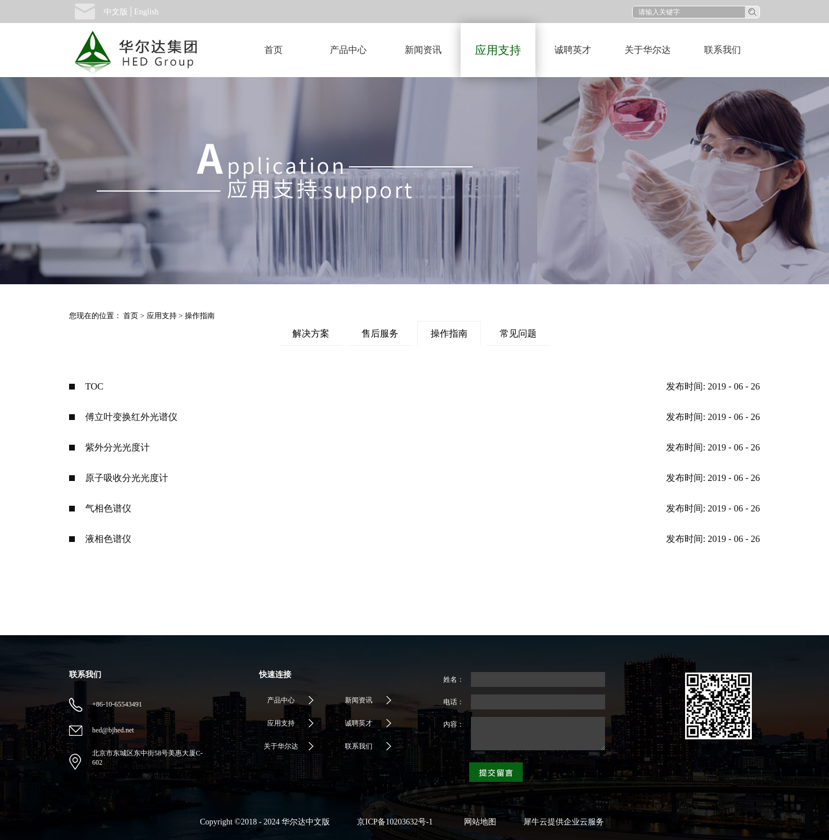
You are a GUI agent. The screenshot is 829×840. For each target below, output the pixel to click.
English (146, 11)
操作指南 (200, 315)
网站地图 (478, 822)
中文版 (116, 11)
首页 (273, 50)
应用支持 (162, 315)
